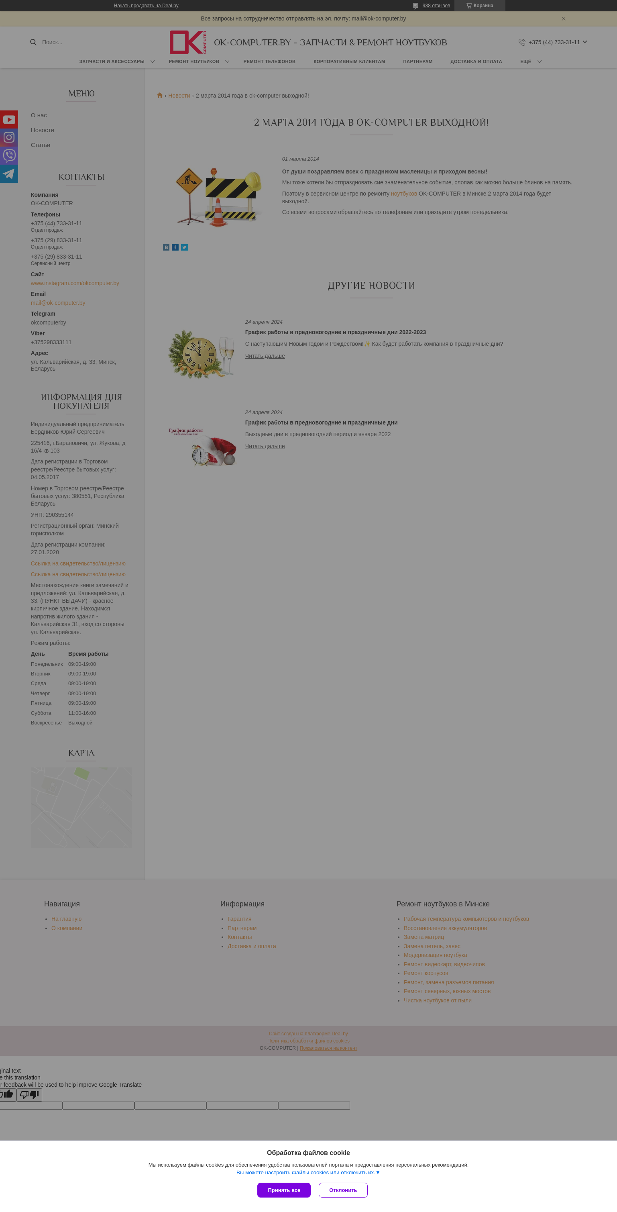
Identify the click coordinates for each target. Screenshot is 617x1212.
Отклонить (343, 1190)
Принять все (284, 1190)
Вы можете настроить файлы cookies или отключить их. (305, 1172)
